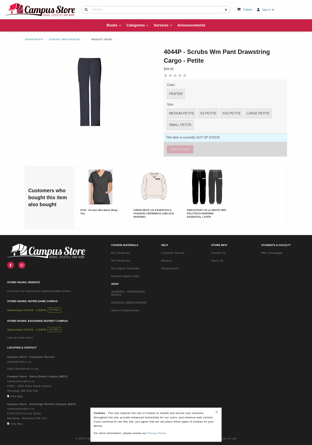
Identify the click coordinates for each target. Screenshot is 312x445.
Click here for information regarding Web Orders (39, 291)
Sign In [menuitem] (266, 9)
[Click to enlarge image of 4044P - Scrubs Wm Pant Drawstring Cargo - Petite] (89, 92)
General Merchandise (64, 39)
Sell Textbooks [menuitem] (120, 260)
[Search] (86, 9)
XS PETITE (208, 113)
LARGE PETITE (258, 113)
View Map (16, 396)
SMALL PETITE (180, 125)
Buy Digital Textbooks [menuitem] (125, 268)
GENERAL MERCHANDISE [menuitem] (129, 302)
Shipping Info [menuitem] (170, 268)
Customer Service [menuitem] (173, 252)
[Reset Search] (226, 9)
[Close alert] (216, 412)
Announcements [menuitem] (191, 25)
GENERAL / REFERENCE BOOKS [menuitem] (128, 293)
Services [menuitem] (161, 25)
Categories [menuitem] (135, 25)
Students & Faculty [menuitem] (276, 245)
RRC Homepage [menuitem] (272, 252)
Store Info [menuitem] (219, 245)
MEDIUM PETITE (181, 113)
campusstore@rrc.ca (20, 381)
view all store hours (20, 337)
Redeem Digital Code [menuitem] (125, 276)
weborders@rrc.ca (19, 361)
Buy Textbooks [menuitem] (120, 252)
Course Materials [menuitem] (124, 245)
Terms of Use (228, 438)
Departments (34, 39)
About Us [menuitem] (217, 260)
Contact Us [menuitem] (218, 252)
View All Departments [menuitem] (125, 310)
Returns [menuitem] (166, 260)
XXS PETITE (231, 113)
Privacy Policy (156, 433)
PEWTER (176, 94)
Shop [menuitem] (115, 283)
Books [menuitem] (112, 25)
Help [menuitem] (164, 245)
